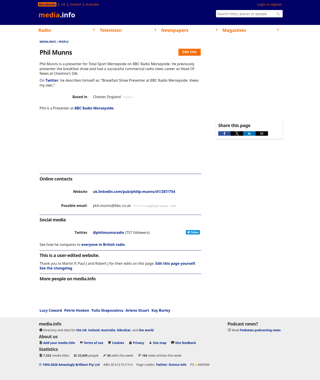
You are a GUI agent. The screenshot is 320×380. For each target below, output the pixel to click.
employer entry (157, 206)
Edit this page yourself (175, 263)
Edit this (189, 51)
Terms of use (93, 343)
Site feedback (185, 343)
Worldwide (47, 4)
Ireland (75, 4)
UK (63, 4)
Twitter (52, 80)
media (56, 14)
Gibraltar (124, 330)
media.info (48, 42)
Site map (159, 343)
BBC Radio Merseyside (94, 108)
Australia (92, 4)
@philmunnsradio (108, 232)
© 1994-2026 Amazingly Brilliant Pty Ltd (69, 364)
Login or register (269, 4)
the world (146, 330)
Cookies (118, 343)
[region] (120, 145)
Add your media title (59, 343)
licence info (178, 364)
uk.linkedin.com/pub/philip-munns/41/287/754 (134, 191)
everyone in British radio (103, 244)
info (173, 206)
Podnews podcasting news (260, 330)
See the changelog (56, 268)
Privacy (138, 343)
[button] (224, 133)
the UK (81, 330)
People (64, 42)
